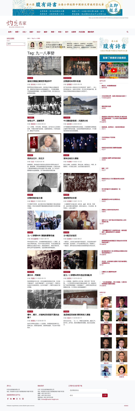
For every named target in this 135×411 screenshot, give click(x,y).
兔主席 (115, 225)
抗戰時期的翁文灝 (34, 198)
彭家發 (69, 239)
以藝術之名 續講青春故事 (120, 271)
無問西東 (30, 155)
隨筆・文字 (116, 168)
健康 (45, 32)
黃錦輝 (115, 161)
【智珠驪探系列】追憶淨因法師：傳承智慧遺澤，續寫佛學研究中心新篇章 (120, 232)
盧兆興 (69, 124)
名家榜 (73, 32)
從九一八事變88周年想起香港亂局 (77, 275)
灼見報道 (30, 232)
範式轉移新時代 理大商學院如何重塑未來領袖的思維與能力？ (120, 252)
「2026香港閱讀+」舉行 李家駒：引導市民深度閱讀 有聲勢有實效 (120, 283)
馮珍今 (69, 318)
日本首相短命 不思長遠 (119, 137)
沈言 (32, 162)
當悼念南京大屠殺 (70, 158)
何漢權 (69, 162)
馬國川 (33, 278)
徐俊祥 (115, 203)
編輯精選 (115, 87)
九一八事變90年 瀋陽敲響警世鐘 (40, 235)
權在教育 (66, 155)
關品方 (33, 201)
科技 (59, 32)
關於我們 (91, 32)
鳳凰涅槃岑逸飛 (117, 106)
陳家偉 (33, 124)
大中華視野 (67, 117)
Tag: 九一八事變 (36, 38)
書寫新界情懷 (67, 78)
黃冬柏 (33, 84)
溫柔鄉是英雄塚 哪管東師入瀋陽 (76, 315)
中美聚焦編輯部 (117, 99)
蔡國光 (33, 321)
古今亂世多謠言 (70, 235)
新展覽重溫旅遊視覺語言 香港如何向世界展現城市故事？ (120, 242)
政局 (9, 32)
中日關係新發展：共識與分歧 (75, 121)
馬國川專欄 (31, 272)
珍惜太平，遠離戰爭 (35, 121)
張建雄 (115, 139)
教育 (16, 32)
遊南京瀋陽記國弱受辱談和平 (39, 81)
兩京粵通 (66, 232)
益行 (114, 273)
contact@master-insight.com (49, 399)
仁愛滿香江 (31, 117)
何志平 (115, 151)
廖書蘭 (69, 84)
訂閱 (104, 395)
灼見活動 (82, 32)
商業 (52, 32)
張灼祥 (115, 266)
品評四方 (30, 194)
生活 (38, 32)
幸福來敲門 (67, 272)
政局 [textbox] (9, 44)
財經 (31, 32)
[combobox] (16, 44)
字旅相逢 (66, 311)
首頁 (28, 38)
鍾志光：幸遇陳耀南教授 (120, 85)
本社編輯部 (35, 239)
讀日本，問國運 (33, 275)
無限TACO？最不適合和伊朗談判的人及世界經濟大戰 (120, 221)
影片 (66, 32)
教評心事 (30, 78)
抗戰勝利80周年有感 (72, 81)
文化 (24, 32)
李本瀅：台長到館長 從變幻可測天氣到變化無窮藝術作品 (120, 263)
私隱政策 (126, 405)
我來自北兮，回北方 (35, 158)
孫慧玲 (69, 278)
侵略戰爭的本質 (70, 198)
